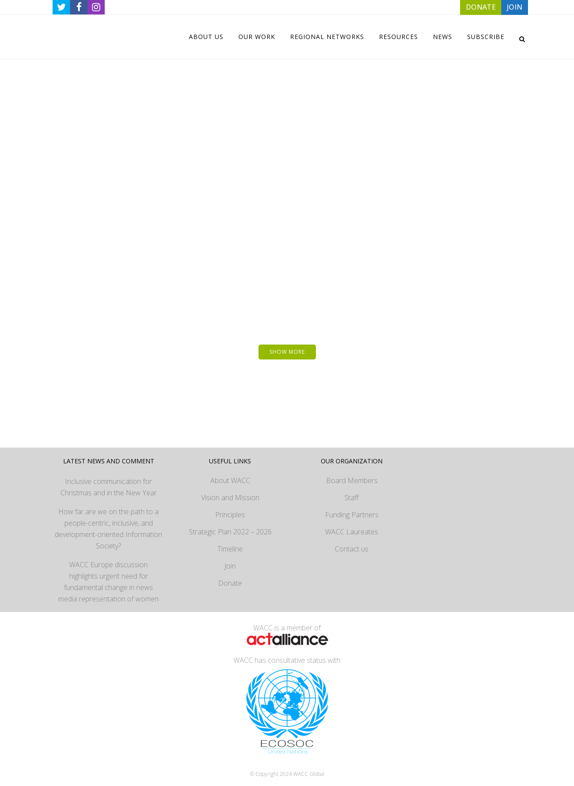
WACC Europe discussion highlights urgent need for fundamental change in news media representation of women (108, 577)
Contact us (351, 544)
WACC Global (308, 769)
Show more (287, 347)
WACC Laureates (351, 527)
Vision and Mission (230, 493)
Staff (351, 493)
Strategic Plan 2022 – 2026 (230, 527)
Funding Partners (352, 510)
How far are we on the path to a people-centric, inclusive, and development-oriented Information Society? (108, 524)
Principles (230, 510)
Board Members (352, 475)
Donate (230, 578)
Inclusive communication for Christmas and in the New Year (108, 482)
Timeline (230, 544)
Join (230, 561)
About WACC (230, 475)
